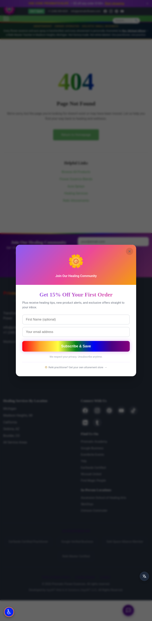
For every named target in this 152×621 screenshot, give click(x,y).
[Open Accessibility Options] (9, 612)
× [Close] (129, 251)
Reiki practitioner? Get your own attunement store (76, 367)
